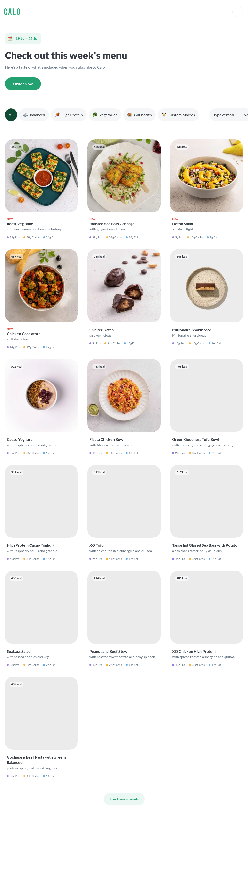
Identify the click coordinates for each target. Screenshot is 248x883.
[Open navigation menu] (237, 12)
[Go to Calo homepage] (12, 12)
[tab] (11, 114)
